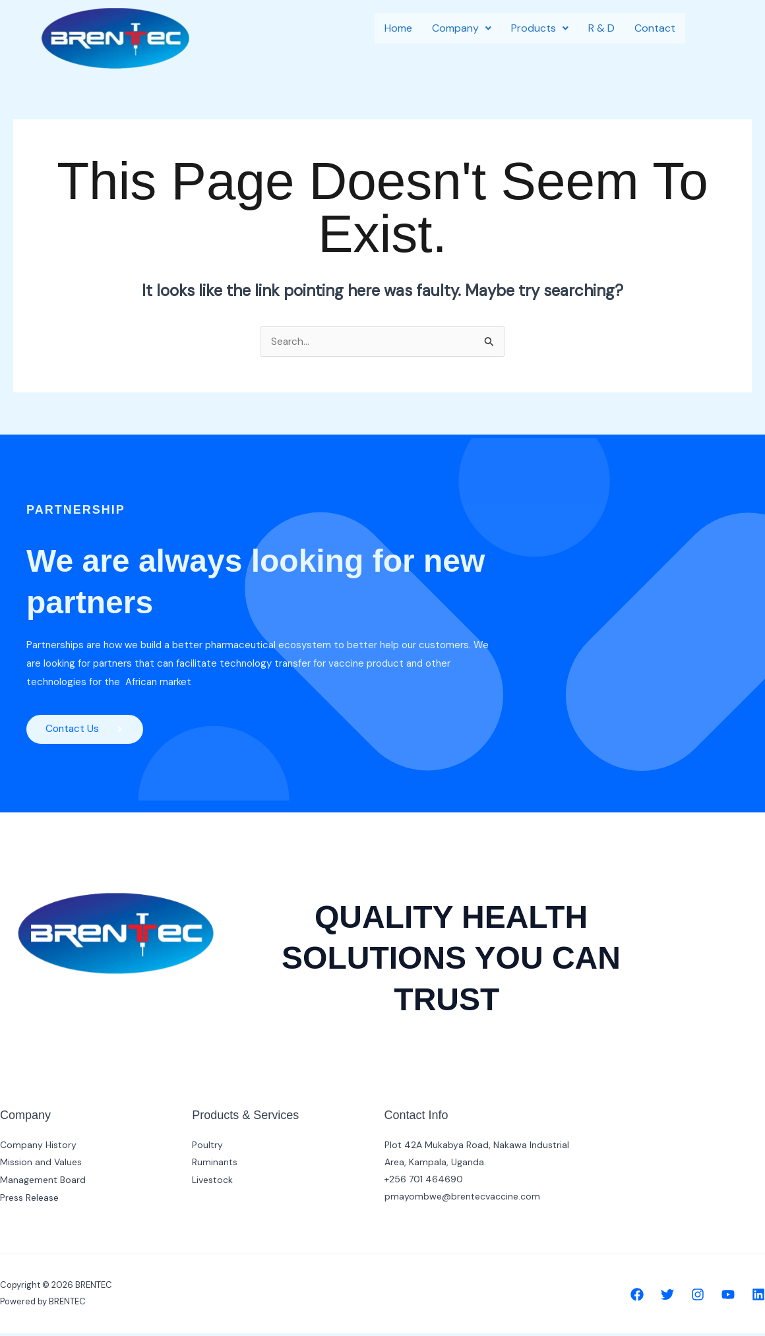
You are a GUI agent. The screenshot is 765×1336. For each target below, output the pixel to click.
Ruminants (214, 1164)
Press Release (29, 1199)
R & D (601, 28)
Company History (38, 1147)
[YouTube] (728, 1297)
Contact (654, 28)
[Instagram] (697, 1297)
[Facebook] (637, 1297)
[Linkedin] (758, 1297)
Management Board (43, 1182)
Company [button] (461, 28)
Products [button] (539, 28)
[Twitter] (667, 1297)
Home (398, 28)
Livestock (212, 1182)
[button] (461, 28)
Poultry (207, 1147)
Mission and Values (41, 1164)
